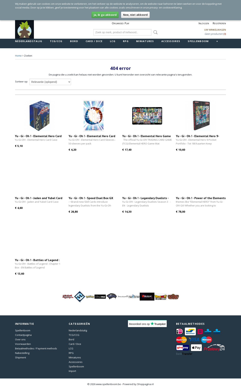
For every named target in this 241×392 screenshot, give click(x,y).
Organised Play (120, 23)
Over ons (20, 339)
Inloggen (203, 23)
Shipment (20, 357)
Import (72, 371)
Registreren (219, 23)
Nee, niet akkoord (135, 15)
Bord (74, 41)
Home (18, 55)
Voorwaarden (23, 344)
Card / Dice (94, 41)
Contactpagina (23, 335)
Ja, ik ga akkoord (105, 15)
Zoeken (155, 32)
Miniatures (145, 41)
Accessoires (170, 41)
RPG (126, 41)
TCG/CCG (56, 41)
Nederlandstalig (28, 41)
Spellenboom (198, 41)
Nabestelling (22, 353)
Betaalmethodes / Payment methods (36, 348)
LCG (112, 41)
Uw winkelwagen (215, 29)
